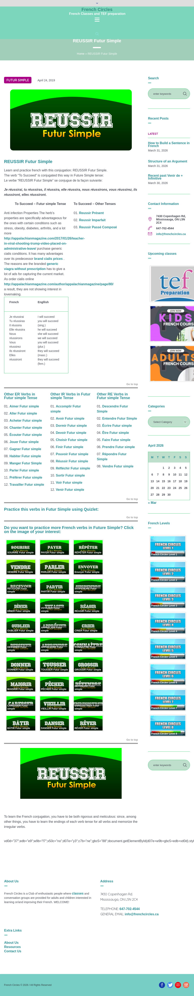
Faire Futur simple (116, 440)
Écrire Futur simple (117, 425)
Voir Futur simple (69, 482)
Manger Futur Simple (26, 463)
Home (80, 53)
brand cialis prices (48, 258)
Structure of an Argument (167, 161)
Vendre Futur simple (117, 466)
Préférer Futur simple (26, 477)
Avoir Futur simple (70, 418)
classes (78, 893)
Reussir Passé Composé (98, 227)
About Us (11, 942)
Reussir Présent (91, 213)
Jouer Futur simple (24, 442)
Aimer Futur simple (24, 406)
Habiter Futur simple (25, 456)
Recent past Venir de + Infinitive (165, 177)
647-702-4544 (130, 909)
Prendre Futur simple (118, 447)
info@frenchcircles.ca (171, 234)
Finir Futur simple (69, 447)
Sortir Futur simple (70, 475)
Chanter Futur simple (26, 427)
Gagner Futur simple (25, 449)
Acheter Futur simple (26, 420)
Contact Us (12, 951)
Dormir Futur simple (71, 425)
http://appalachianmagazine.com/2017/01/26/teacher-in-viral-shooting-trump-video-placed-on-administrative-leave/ (44, 243)
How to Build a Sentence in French (169, 144)
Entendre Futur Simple (119, 418)
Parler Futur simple (24, 470)
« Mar (152, 502)
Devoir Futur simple (71, 432)
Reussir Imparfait (92, 220)
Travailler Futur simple (27, 484)
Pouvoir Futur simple (72, 454)
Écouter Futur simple (26, 434)
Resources (12, 947)
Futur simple (17, 80)
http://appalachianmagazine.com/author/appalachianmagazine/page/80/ (59, 284)
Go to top (132, 384)
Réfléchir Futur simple (73, 468)
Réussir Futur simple (72, 461)
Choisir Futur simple (72, 440)
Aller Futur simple (23, 413)
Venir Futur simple (70, 489)
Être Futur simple (115, 432)
